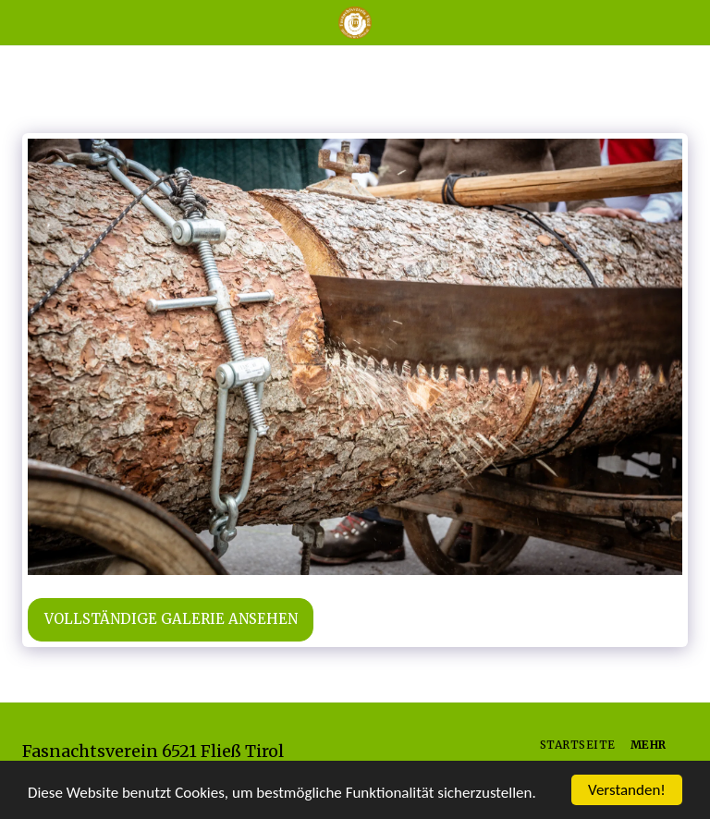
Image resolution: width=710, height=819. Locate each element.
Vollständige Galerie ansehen (171, 619)
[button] (20, 22)
